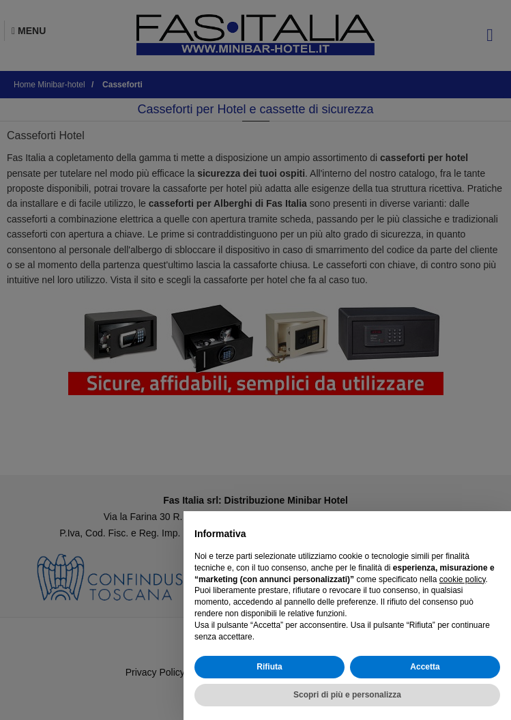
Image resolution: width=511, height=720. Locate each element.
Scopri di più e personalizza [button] (347, 695)
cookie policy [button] (462, 579)
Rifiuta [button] (269, 667)
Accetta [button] (424, 667)
